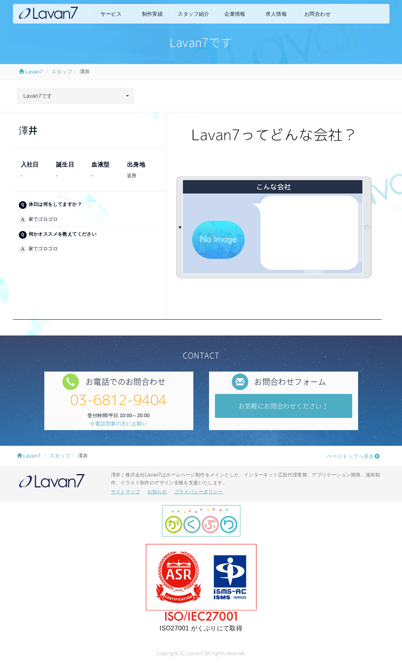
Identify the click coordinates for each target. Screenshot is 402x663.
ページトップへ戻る (350, 456)
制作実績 (152, 14)
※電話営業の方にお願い (118, 424)
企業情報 (235, 14)
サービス (111, 14)
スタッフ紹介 (193, 14)
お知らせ (157, 492)
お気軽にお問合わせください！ (283, 405)
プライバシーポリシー (198, 492)
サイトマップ (125, 492)
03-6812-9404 (118, 399)
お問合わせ (317, 14)
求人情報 (276, 14)
